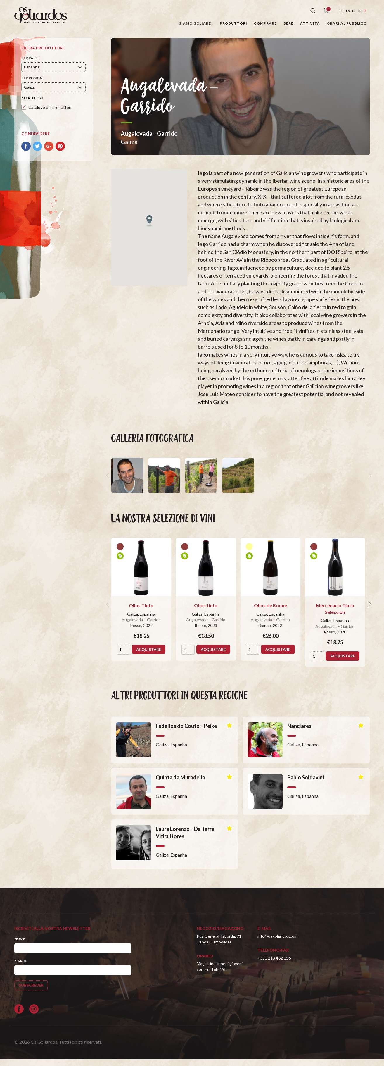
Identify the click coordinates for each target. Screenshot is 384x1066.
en (348, 11)
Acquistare (142, 664)
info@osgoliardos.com (277, 942)
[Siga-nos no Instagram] (34, 1015)
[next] (369, 481)
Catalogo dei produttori (49, 113)
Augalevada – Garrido (141, 625)
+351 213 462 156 (274, 963)
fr (359, 11)
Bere (288, 23)
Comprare (265, 23)
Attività (310, 23)
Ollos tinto (205, 611)
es (354, 11)
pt (342, 11)
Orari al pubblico (347, 23)
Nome (19, 944)
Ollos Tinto (141, 611)
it (365, 11)
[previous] (108, 481)
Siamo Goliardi (196, 23)
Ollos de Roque (270, 611)
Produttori (233, 23)
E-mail (20, 967)
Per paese (30, 64)
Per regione (32, 84)
